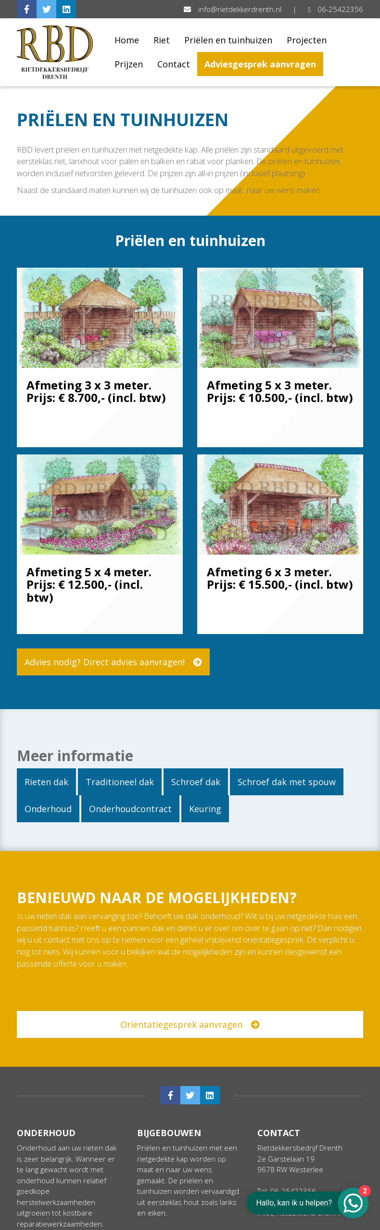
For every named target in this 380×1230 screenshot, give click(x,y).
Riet (161, 40)
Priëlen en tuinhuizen (228, 40)
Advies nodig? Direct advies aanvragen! (113, 662)
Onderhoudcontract (130, 809)
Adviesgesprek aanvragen (260, 64)
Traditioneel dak (120, 782)
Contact (173, 64)
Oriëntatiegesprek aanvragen (195, 1024)
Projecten (307, 40)
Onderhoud (48, 809)
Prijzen (128, 64)
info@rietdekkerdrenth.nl (233, 9)
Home (126, 40)
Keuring (205, 809)
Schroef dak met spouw (287, 782)
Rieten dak (46, 782)
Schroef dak (195, 782)
